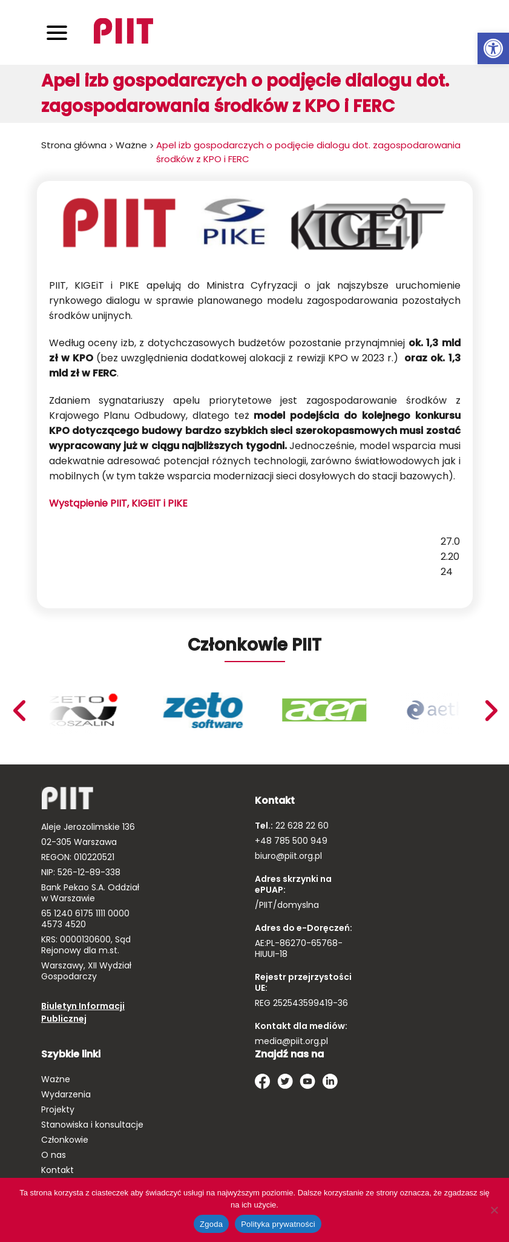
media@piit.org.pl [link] (291, 1041)
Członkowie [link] (64, 1140)
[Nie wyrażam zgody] (494, 1210)
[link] (493, 48)
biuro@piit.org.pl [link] (288, 856)
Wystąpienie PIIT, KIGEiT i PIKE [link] (118, 503)
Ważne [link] (131, 145)
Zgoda (211, 1224)
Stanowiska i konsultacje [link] (92, 1125)
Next (19, 710)
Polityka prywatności (278, 1224)
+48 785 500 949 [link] (291, 841)
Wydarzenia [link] (66, 1094)
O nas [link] (53, 1155)
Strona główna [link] (74, 145)
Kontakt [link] (57, 1170)
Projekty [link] (57, 1109)
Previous (491, 710)
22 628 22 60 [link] (301, 826)
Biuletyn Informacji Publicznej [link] (83, 1012)
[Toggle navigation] (57, 32)
